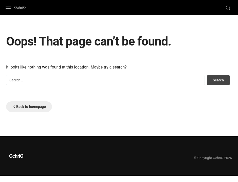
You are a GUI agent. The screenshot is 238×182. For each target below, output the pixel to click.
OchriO (20, 7)
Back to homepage (29, 107)
